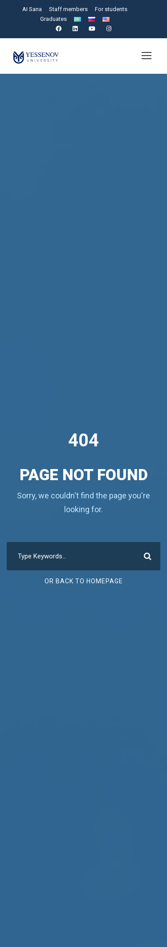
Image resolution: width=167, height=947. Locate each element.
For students (111, 9)
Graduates (53, 19)
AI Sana (33, 9)
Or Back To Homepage (83, 581)
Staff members (69, 9)
